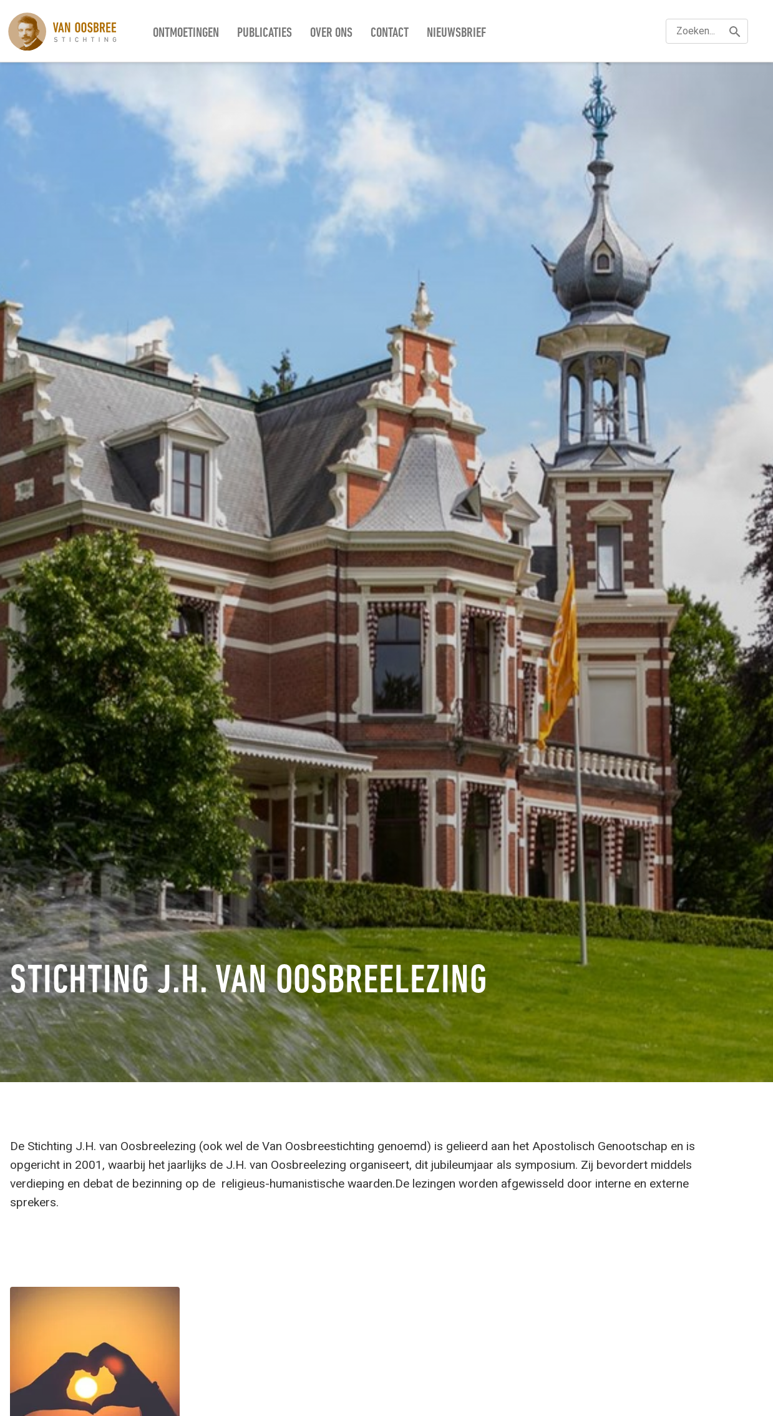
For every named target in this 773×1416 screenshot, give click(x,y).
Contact (390, 33)
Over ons (331, 33)
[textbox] (707, 31)
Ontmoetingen (186, 33)
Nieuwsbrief (456, 33)
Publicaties (264, 33)
